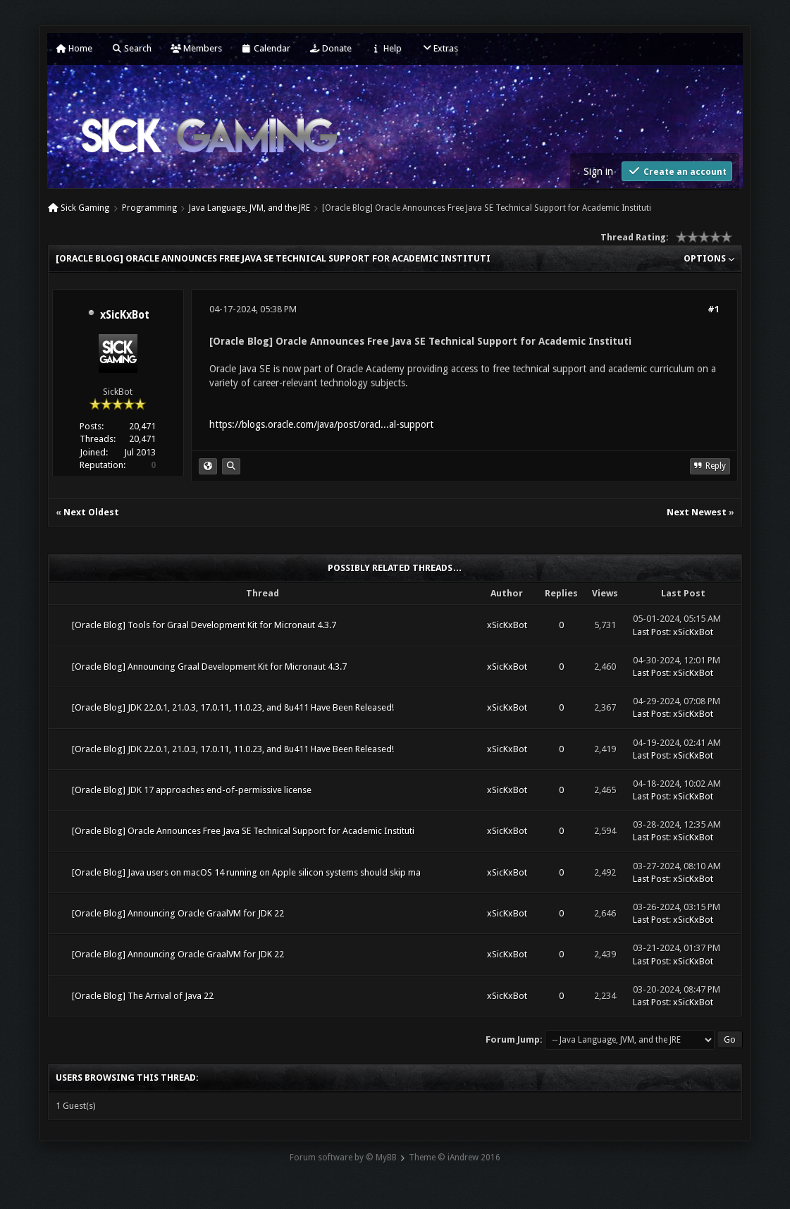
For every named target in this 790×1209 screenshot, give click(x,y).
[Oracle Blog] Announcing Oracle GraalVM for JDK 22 (178, 913)
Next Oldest (91, 512)
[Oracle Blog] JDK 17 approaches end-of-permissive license (191, 790)
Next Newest (697, 512)
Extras (439, 48)
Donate (330, 48)
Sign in (598, 171)
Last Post (651, 632)
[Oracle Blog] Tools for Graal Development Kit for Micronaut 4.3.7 (204, 625)
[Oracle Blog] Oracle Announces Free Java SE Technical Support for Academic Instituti (243, 831)
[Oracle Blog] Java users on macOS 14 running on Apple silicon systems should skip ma (246, 872)
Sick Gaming (85, 208)
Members (196, 48)
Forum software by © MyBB (343, 1157)
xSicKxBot (124, 315)
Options (709, 258)
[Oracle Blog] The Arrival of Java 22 (143, 995)
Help (386, 48)
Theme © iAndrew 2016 (454, 1157)
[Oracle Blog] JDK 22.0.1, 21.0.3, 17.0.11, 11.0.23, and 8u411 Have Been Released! (233, 707)
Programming (149, 208)
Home (74, 48)
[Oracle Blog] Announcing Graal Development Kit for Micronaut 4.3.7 (209, 666)
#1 (714, 309)
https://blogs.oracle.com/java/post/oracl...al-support (321, 424)
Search (131, 48)
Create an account (677, 171)
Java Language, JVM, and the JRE (249, 208)
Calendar (265, 48)
